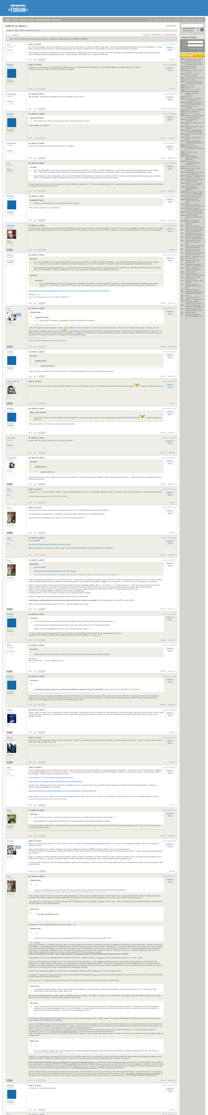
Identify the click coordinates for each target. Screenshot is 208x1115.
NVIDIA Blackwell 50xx (192, 297)
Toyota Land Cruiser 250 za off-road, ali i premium (194, 253)
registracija (158, 20)
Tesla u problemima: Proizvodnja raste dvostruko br (194, 148)
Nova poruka (171, 26)
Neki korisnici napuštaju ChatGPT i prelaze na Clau (194, 265)
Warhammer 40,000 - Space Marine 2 (194, 281)
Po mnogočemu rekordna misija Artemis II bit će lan (193, 212)
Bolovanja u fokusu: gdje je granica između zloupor (194, 60)
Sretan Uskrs (189, 145)
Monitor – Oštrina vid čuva (193, 256)
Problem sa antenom (192, 290)
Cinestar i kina (190, 80)
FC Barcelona (189, 85)
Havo (9, 489)
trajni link (172, 59)
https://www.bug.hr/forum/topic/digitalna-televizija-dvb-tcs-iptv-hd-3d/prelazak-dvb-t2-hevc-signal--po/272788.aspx (69, 291)
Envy (9, 508)
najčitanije (176, 20)
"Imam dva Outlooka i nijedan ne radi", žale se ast (194, 226)
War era (188, 154)
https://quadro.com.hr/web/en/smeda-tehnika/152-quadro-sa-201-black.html (55, 781)
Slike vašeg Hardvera (192, 166)
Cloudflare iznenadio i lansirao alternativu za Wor (194, 315)
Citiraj (170, 50)
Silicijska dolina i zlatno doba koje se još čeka (192, 250)
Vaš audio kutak (190, 66)
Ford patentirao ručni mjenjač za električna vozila (194, 274)
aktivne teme (167, 20)
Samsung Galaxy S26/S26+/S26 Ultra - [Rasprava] (192, 188)
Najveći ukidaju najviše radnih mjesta (192, 169)
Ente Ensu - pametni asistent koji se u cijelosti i (193, 302)
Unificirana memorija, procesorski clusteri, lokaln (194, 209)
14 (32, 871)
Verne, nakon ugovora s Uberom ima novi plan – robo (193, 242)
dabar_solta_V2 (13, 381)
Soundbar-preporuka (192, 111)
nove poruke (186, 20)
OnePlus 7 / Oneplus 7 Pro (194, 299)
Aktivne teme (187, 55)
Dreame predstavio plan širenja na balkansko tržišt (193, 237)
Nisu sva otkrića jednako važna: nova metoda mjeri (193, 131)
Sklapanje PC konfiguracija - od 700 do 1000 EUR (194, 176)
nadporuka (171, 108)
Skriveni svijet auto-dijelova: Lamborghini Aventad (194, 246)
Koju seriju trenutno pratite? (194, 77)
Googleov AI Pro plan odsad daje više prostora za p (194, 116)
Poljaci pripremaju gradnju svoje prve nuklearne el (193, 230)
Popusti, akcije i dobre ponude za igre (192, 261)
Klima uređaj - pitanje (192, 89)
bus (8, 44)
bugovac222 (12, 94)
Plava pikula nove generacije (191, 106)
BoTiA (9, 645)
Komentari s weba (27, 20)
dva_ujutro (11, 438)
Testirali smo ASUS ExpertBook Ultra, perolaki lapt (193, 217)
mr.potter (10, 841)
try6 (8, 163)
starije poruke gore (171, 35)
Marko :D (10, 255)
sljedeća (15, 35)
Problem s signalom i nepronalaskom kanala (192, 268)
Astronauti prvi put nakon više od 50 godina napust (193, 103)
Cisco (54, 975)
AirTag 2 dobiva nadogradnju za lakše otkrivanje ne (192, 162)
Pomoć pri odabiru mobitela (194, 109)
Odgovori (170, 47)
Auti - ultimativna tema (192, 113)
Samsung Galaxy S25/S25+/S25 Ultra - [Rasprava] (192, 157)
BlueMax (10, 65)
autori (193, 20)
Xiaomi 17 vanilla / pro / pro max (194, 123)
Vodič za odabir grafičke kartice (193, 138)
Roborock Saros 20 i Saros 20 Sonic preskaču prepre (194, 192)
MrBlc (9, 810)
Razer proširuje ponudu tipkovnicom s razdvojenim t (194, 305)
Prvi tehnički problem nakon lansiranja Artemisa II (194, 173)
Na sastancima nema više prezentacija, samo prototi (193, 82)
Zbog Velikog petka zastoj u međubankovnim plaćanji (194, 292)
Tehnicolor (95, 975)
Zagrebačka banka (191, 152)
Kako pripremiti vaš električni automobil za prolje (192, 200)
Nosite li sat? (189, 87)
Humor (187, 295)
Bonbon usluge (190, 312)
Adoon (10, 738)
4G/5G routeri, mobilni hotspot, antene (192, 278)
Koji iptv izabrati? (190, 271)
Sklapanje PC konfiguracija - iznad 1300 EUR (194, 180)
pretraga (200, 20)
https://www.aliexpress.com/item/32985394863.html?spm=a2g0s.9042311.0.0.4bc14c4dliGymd (62, 791)
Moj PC (9, 250)
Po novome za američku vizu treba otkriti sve (193, 99)
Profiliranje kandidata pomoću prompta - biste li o (194, 205)
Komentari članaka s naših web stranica (51, 20)
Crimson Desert (190, 68)
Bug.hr (8, 20)
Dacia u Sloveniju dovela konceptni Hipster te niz (193, 196)
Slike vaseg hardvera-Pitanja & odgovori (192, 74)
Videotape (11, 226)
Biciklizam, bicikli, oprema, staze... (193, 134)
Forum (15, 20)
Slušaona (188, 96)
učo (8, 308)
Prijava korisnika (188, 37)
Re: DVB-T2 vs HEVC (37, 94)
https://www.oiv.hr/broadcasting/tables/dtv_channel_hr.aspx (50, 544)
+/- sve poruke (146, 35)
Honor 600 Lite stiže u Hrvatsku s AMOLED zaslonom (192, 222)
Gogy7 (10, 710)
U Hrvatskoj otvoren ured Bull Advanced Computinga (194, 234)
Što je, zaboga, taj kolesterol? (191, 120)
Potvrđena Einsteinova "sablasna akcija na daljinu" (194, 142)
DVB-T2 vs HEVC (80, 39)
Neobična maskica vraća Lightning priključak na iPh (193, 309)
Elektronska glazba (191, 258)
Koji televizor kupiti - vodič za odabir (193, 71)
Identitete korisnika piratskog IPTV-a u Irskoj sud (193, 286)
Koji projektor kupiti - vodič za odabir (193, 127)
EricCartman (12, 458)
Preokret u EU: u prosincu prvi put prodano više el (193, 184)
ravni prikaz (157, 35)
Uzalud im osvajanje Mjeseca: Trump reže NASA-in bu (192, 93)
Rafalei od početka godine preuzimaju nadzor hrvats (193, 63)
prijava (150, 20)
